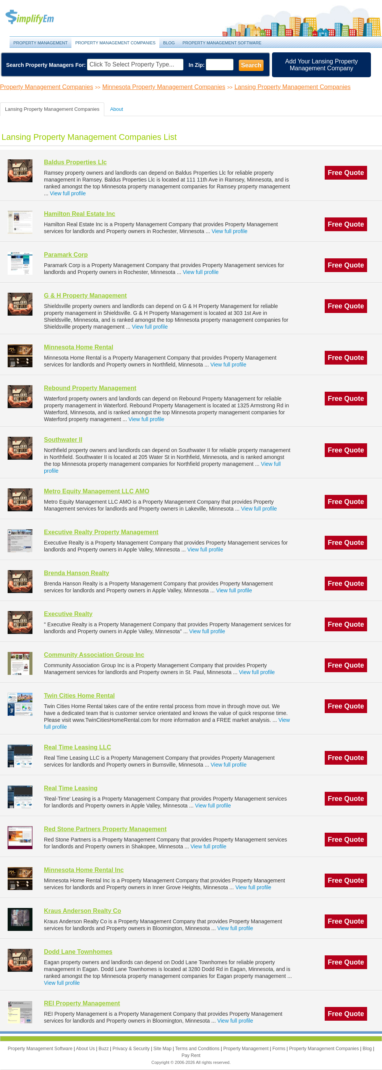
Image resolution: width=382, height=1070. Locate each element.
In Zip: (197, 65)
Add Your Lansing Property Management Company (321, 64)
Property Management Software (222, 43)
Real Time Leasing (70, 788)
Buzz (104, 1048)
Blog (169, 43)
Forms (279, 1048)
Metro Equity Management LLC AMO (96, 491)
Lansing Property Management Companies (293, 87)
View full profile (68, 193)
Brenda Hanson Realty (76, 573)
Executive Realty (68, 614)
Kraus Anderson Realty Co (82, 911)
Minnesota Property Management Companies (163, 87)
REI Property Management (82, 1003)
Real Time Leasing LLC (77, 747)
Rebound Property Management (90, 388)
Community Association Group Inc (94, 655)
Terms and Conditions (198, 1048)
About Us (86, 1048)
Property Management (38, 17)
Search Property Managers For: (46, 65)
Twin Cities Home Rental (79, 695)
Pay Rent (190, 1055)
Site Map (163, 1048)
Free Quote (346, 173)
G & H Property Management (85, 295)
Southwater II (63, 439)
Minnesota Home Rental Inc (84, 870)
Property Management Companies (115, 43)
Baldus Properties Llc (75, 162)
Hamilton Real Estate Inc (79, 214)
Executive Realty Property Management (101, 532)
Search (251, 65)
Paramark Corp (66, 254)
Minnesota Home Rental (78, 347)
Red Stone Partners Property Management (105, 829)
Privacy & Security (131, 1048)
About (116, 109)
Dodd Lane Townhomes (78, 951)
